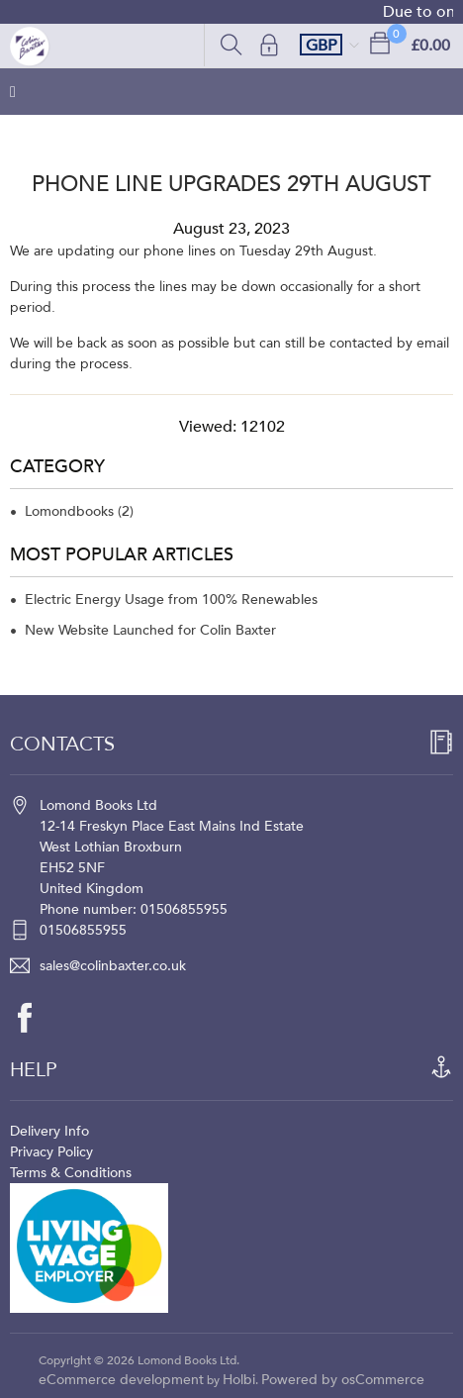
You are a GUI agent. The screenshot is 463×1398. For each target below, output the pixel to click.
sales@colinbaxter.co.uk (113, 965)
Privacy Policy (51, 1152)
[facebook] (34, 1018)
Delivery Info (49, 1131)
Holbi (239, 1379)
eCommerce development (121, 1379)
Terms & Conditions (71, 1172)
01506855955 (83, 930)
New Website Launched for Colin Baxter (150, 630)
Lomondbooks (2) (79, 511)
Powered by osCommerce (342, 1379)
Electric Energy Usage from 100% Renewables (171, 599)
